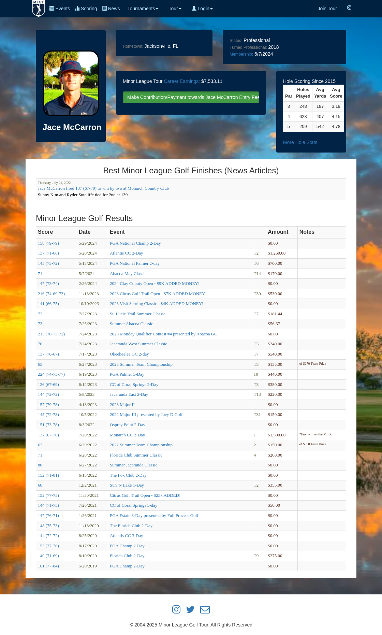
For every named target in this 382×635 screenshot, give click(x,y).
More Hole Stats (300, 142)
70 (40, 343)
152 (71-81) (48, 475)
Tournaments (142, 8)
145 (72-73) (48, 414)
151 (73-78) (48, 424)
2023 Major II (122, 404)
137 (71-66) (48, 253)
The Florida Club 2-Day (131, 525)
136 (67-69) (48, 384)
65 (40, 364)
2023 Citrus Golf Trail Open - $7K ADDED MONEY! (158, 293)
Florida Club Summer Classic (136, 455)
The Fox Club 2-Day (128, 475)
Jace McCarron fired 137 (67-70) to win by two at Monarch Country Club (103, 188)
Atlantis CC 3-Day (126, 535)
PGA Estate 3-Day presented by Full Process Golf (154, 515)
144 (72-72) (48, 394)
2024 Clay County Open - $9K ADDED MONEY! (155, 283)
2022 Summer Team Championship (141, 444)
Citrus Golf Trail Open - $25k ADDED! (145, 495)
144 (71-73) (48, 505)
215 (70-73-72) (51, 333)
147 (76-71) (48, 515)
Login (202, 8)
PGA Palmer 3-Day (127, 374)
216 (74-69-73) (51, 293)
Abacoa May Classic (128, 273)
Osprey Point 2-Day (127, 424)
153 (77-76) (48, 545)
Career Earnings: (182, 81)
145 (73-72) (48, 263)
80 (40, 464)
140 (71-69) (48, 555)
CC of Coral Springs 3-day (133, 505)
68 (40, 485)
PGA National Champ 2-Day (135, 243)
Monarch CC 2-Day (127, 434)
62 (40, 444)
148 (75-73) (48, 525)
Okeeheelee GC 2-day (129, 354)
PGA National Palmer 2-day (135, 263)
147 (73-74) (48, 283)
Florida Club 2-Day (127, 555)
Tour (174, 8)
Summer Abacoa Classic (131, 323)
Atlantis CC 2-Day (126, 253)
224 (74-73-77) (51, 374)
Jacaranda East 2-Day (129, 394)
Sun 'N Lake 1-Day (127, 485)
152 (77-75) (48, 495)
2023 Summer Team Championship (141, 364)
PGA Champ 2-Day (127, 545)
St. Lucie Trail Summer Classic (137, 313)
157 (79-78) (48, 404)
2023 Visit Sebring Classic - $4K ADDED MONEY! (157, 303)
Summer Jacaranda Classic (133, 464)
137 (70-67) (48, 354)
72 (40, 313)
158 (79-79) (48, 243)
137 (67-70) (48, 434)
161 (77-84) (48, 565)
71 (40, 273)
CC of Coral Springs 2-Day (134, 384)
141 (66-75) (48, 303)
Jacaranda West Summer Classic (138, 343)
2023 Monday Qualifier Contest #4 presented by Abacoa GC (163, 333)
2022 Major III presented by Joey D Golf (146, 414)
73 (40, 323)
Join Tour (327, 8)
